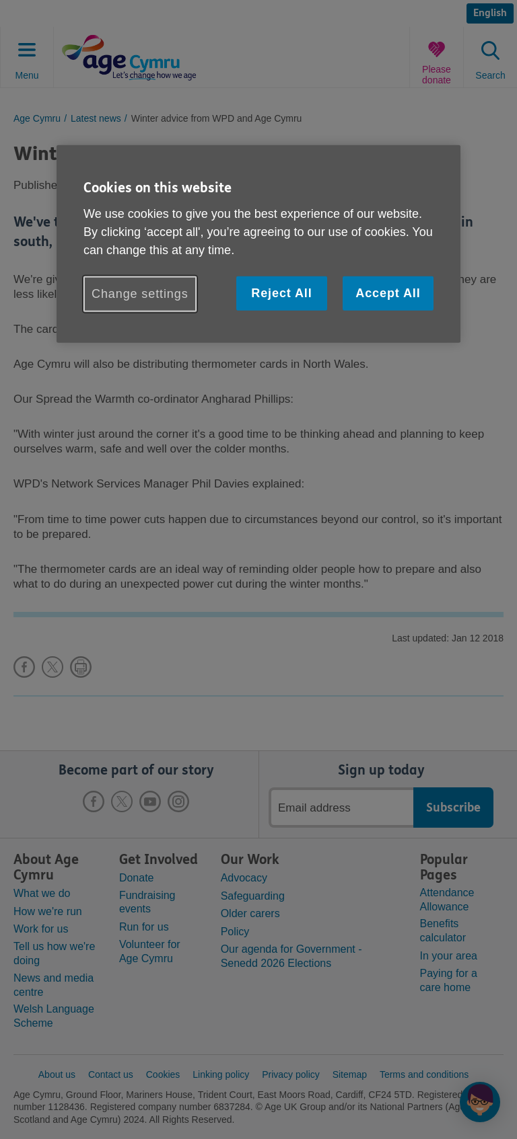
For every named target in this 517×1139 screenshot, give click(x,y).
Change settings (140, 294)
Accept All (387, 293)
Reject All (281, 293)
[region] (258, 244)
